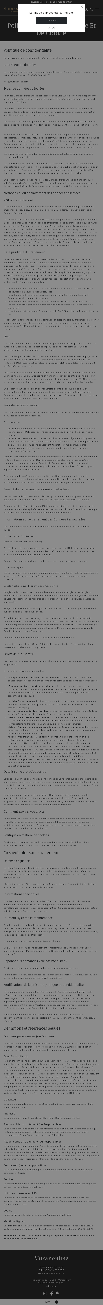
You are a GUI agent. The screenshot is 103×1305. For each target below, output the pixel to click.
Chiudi (51, 28)
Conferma (52, 20)
